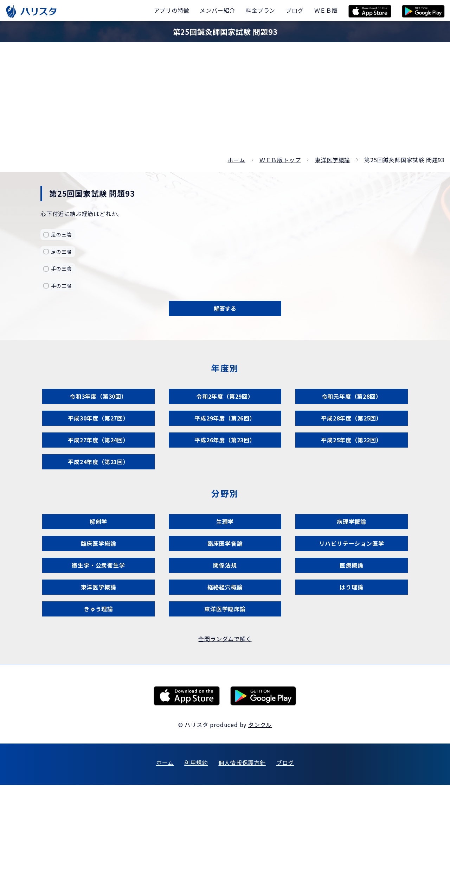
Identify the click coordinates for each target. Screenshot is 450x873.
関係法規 (225, 631)
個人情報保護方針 (241, 850)
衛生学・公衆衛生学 (98, 631)
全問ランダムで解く (224, 726)
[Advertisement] (225, 102)
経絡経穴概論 (225, 661)
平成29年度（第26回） (225, 440)
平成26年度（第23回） (225, 470)
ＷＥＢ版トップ (280, 160)
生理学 (224, 570)
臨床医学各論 (225, 600)
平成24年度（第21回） (98, 501)
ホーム (236, 160)
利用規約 (196, 850)
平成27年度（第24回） (98, 470)
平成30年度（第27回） (98, 440)
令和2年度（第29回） (225, 409)
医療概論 (351, 631)
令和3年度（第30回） (98, 409)
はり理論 (351, 661)
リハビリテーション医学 (351, 600)
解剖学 (98, 570)
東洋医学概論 (332, 160)
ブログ (285, 850)
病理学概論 (351, 570)
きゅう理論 (98, 692)
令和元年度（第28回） (351, 409)
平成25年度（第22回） (351, 470)
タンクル (260, 812)
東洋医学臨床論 (225, 692)
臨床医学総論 (99, 600)
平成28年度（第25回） (351, 440)
